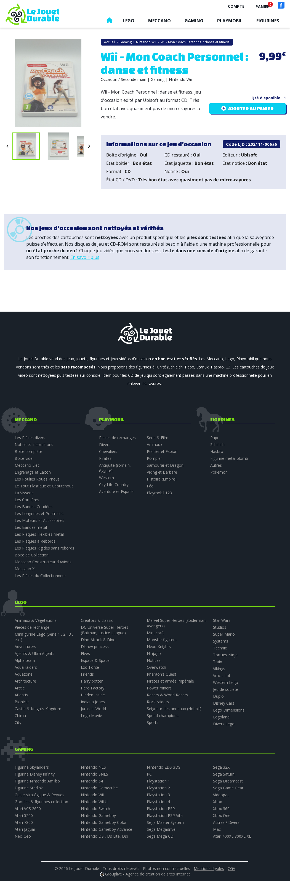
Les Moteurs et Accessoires (39, 520)
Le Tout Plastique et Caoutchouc (44, 486)
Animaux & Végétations (36, 620)
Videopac (221, 794)
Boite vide (24, 458)
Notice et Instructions (34, 444)
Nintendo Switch (95, 808)
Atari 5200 (24, 815)
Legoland (221, 717)
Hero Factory (92, 688)
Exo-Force (90, 667)
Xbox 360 (221, 808)
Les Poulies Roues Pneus (37, 479)
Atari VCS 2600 (28, 808)
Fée (150, 486)
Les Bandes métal (31, 527)
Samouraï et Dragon (165, 465)
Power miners (159, 688)
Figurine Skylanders (32, 767)
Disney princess (95, 646)
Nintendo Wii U (94, 801)
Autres (216, 465)
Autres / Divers (226, 822)
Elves (85, 653)
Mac (217, 829)
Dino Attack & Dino (98, 639)
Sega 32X (221, 767)
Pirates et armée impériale (170, 681)
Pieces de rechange (32, 627)
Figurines (267, 21)
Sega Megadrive (161, 829)
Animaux (154, 444)
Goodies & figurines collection (41, 801)
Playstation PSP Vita (165, 815)
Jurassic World (93, 708)
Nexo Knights (159, 646)
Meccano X (24, 568)
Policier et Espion (162, 451)
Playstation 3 (158, 794)
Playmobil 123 (159, 492)
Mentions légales (209, 868)
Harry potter (92, 681)
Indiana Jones (93, 701)
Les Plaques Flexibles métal (39, 534)
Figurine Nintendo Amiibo (37, 781)
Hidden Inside (93, 694)
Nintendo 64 (92, 781)
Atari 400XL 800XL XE (232, 836)
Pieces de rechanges (117, 437)
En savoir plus (84, 257)
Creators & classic (97, 620)
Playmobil (230, 21)
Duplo (218, 696)
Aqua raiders (26, 667)
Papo (215, 437)
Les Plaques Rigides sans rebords (44, 548)
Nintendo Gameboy (98, 815)
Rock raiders (158, 701)
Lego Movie (91, 715)
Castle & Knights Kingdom (38, 708)
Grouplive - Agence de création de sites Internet (147, 874)
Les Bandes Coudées (33, 506)
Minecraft (155, 632)
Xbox (217, 801)
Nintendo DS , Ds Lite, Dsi (104, 836)
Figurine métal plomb (229, 458)
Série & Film (157, 437)
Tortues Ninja (225, 654)
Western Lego (225, 682)
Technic (220, 648)
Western (106, 477)
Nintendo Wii (92, 794)
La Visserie (24, 492)
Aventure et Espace (116, 491)
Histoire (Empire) (162, 479)
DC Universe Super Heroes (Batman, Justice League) (104, 630)
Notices (154, 660)
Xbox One (221, 815)
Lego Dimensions (228, 710)
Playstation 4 (158, 801)
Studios (219, 627)
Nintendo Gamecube (99, 787)
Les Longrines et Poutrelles (39, 513)
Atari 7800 (24, 822)
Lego (128, 21)
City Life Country (114, 484)
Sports (152, 722)
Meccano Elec (27, 465)
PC (149, 774)
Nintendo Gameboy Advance (106, 829)
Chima (20, 715)
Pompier (154, 458)
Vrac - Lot (221, 675)
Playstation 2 (158, 787)
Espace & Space (95, 660)
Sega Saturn (224, 774)
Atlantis (21, 694)
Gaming (194, 21)
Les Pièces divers (30, 437)
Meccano (159, 21)
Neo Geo (23, 836)
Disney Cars (223, 703)
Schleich (217, 444)
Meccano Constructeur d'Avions (43, 561)
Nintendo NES (93, 767)
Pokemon (219, 472)
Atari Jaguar (25, 829)
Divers (104, 444)
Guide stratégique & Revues (39, 794)
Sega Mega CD (160, 836)
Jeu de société (225, 689)
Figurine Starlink (29, 787)
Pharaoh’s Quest (161, 674)
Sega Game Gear (228, 787)
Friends (87, 674)
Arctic (20, 688)
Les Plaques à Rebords (35, 541)
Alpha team (25, 660)
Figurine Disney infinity (35, 774)
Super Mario (224, 634)
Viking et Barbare (162, 472)
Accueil (109, 22)
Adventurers (25, 646)
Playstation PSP (161, 808)
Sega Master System (165, 822)
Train (217, 661)
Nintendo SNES (94, 774)
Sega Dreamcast (228, 781)
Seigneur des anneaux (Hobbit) (174, 708)
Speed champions (163, 715)
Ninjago (154, 653)
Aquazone (24, 674)
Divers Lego (224, 723)
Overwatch (156, 667)
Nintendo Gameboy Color (104, 822)
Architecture (25, 681)
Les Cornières (27, 499)
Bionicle (22, 701)
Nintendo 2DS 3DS (163, 767)
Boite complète (28, 451)
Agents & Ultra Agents (34, 653)
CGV (231, 868)
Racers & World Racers (167, 694)
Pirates (105, 458)
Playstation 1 (158, 781)
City (18, 722)
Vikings (219, 668)
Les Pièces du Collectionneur (40, 575)
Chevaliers (108, 451)
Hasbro (216, 451)
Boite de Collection (32, 555)
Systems (220, 641)
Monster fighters (162, 639)
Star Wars (221, 620)
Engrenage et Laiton (33, 472)
